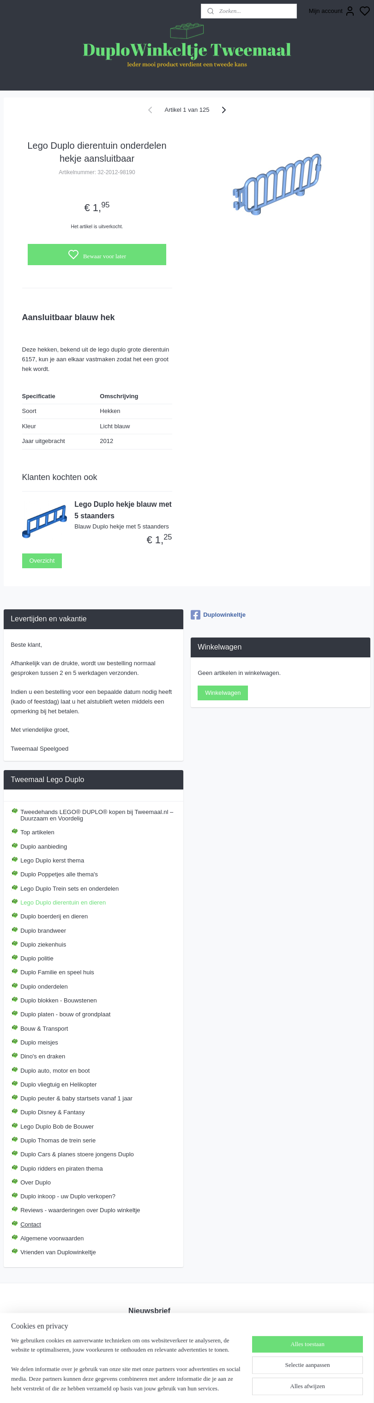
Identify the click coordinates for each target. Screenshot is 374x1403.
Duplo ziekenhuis (43, 944)
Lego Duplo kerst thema (52, 860)
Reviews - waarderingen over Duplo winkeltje (80, 1210)
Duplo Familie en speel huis (57, 972)
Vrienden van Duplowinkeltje (58, 1252)
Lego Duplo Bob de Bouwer (57, 1126)
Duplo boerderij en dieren (54, 916)
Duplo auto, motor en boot (55, 1070)
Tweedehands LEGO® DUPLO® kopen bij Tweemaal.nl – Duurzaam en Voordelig (96, 815)
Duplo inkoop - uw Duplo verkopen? (67, 1196)
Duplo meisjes (39, 1042)
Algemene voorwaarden (52, 1238)
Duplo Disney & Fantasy (52, 1112)
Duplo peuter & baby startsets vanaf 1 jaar (76, 1098)
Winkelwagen (223, 692)
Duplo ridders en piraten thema (61, 1168)
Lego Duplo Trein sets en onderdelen (69, 888)
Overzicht (42, 560)
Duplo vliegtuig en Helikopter (58, 1084)
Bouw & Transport (44, 1028)
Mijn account (332, 11)
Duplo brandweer (43, 930)
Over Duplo (35, 1182)
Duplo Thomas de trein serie (58, 1140)
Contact (30, 1224)
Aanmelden (151, 1347)
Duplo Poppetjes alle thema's (59, 874)
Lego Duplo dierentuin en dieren (63, 902)
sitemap (226, 1386)
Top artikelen (37, 832)
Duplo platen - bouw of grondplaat (65, 1014)
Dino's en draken (42, 1056)
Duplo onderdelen (44, 986)
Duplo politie (37, 958)
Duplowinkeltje (218, 614)
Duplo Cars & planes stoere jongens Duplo (77, 1154)
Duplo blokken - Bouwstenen (58, 1000)
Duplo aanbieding (43, 846)
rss (242, 1386)
